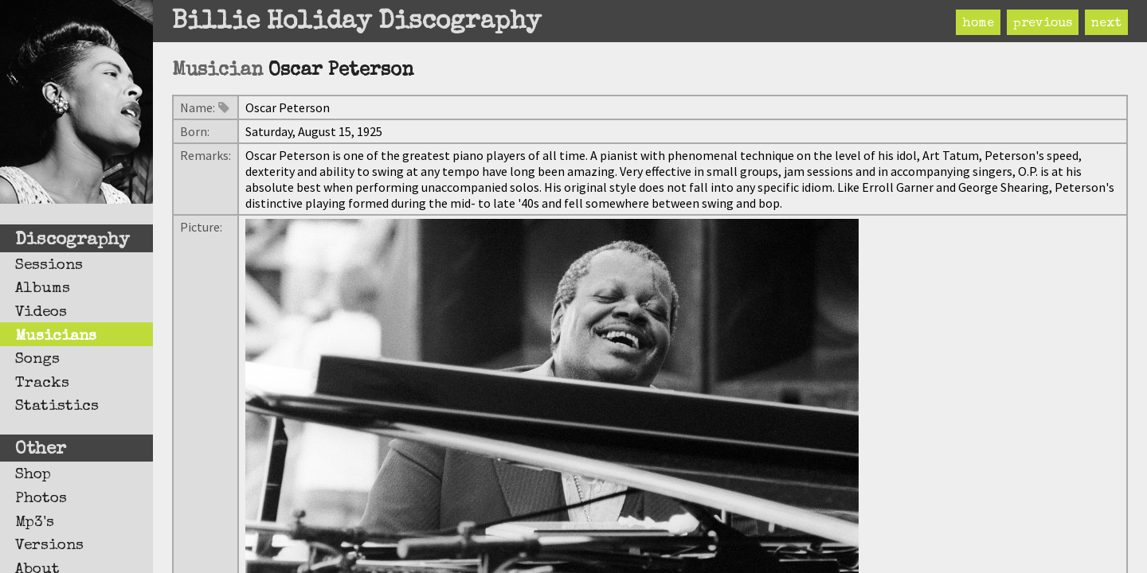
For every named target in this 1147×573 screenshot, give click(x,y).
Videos (41, 313)
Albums (42, 289)
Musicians (55, 337)
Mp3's (34, 523)
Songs (37, 360)
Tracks (42, 384)
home (978, 24)
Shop (33, 475)
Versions (49, 546)
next (1106, 24)
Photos (41, 499)
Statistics (57, 407)
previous (1042, 24)
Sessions (49, 266)
